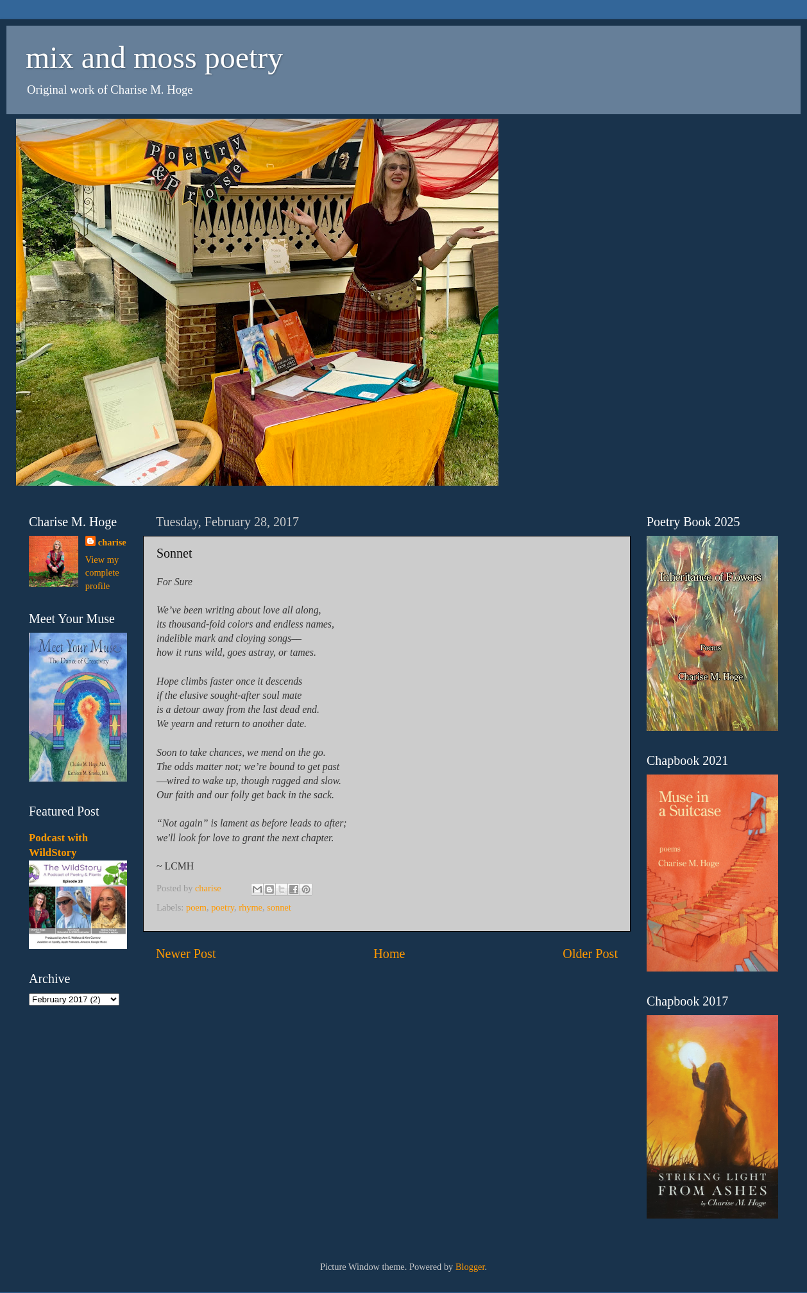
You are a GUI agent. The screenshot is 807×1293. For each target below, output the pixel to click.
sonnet (279, 907)
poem (196, 907)
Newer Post (186, 953)
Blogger (470, 1267)
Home (389, 953)
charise (112, 542)
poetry (222, 907)
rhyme (250, 907)
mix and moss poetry (154, 57)
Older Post (590, 953)
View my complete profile (102, 572)
